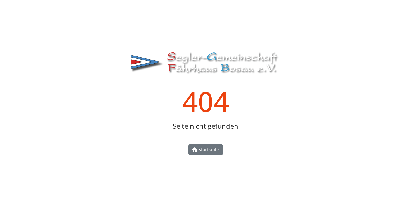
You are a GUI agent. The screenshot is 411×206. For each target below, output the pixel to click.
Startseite (205, 149)
